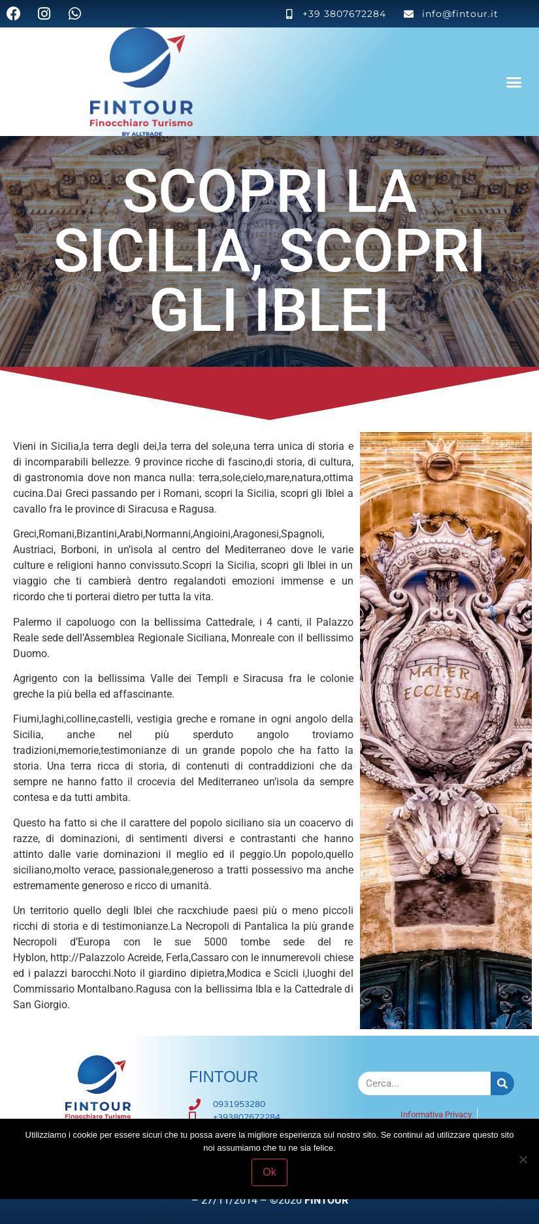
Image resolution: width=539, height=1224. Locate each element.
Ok (269, 1172)
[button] (514, 81)
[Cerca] (502, 1083)
